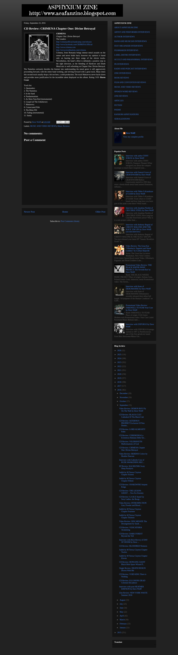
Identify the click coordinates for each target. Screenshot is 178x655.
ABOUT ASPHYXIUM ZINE (126, 27)
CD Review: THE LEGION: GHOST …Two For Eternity (131, 492)
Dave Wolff (130, 133)
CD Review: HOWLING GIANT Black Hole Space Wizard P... (132, 563)
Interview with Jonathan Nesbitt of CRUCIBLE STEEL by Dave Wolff (140, 209)
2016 (119, 390)
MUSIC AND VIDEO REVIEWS (43, 126)
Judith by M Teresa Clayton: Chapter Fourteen (130, 510)
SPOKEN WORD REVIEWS (125, 92)
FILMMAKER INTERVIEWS (126, 50)
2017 (119, 386)
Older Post (100, 211)
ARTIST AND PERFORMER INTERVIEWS (132, 32)
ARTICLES (118, 101)
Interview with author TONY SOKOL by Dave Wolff (137, 157)
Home (65, 211)
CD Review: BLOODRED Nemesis (133, 546)
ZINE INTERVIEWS (122, 73)
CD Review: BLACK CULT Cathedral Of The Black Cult (131, 416)
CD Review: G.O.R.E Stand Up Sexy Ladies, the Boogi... (131, 498)
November (124, 397)
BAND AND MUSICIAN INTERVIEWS (130, 41)
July (121, 604)
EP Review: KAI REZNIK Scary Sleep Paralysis (132, 467)
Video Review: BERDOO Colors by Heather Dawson (133, 455)
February (123, 624)
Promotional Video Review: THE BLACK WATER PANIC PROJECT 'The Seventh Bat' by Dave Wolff (139, 268)
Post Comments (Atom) (70, 221)
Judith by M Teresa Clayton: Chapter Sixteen (130, 473)
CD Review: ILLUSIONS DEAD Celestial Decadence (132, 582)
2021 (119, 370)
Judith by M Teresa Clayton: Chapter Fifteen (130, 479)
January (123, 628)
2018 (119, 382)
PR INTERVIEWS (121, 64)
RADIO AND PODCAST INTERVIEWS (130, 69)
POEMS (117, 110)
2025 (119, 354)
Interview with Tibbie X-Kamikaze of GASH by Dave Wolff (139, 192)
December (124, 393)
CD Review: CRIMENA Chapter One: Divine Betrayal (132, 449)
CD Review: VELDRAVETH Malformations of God (130, 443)
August (123, 600)
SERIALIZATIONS (122, 119)
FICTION (118, 105)
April (122, 616)
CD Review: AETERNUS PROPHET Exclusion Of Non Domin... (131, 423)
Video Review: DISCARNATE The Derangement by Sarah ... (133, 522)
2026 (119, 350)
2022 (119, 366)
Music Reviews (64, 126)
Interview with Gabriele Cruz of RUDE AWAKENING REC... (131, 461)
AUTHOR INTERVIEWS (124, 37)
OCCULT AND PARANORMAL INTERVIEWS (133, 59)
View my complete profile (133, 137)
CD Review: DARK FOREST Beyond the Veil (131, 535)
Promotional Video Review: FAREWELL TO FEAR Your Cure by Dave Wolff (139, 307)
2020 (119, 374)
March (122, 620)
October (123, 401)
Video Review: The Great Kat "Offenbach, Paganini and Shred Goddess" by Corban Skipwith (138, 248)
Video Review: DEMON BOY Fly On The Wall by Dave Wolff (132, 410)
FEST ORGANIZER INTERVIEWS (128, 46)
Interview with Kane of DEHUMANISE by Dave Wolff (138, 287)
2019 (119, 378)
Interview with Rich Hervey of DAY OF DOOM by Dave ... (133, 541)
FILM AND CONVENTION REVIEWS (130, 82)
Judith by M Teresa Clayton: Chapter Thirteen (130, 516)
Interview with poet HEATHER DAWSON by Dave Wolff (131, 588)
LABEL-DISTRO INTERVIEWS (127, 55)
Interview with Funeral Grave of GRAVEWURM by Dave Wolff (138, 173)
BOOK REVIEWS (121, 78)
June (122, 608)
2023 (119, 362)
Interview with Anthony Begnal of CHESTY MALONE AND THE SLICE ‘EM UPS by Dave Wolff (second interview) (139, 228)
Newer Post (29, 211)
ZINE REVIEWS (121, 96)
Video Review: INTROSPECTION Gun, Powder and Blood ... (133, 504)
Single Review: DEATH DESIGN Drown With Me (132, 569)
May (122, 612)
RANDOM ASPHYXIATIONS (126, 114)
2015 (119, 632)
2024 (119, 358)
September (124, 405)
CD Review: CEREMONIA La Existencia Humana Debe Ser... (132, 436)
